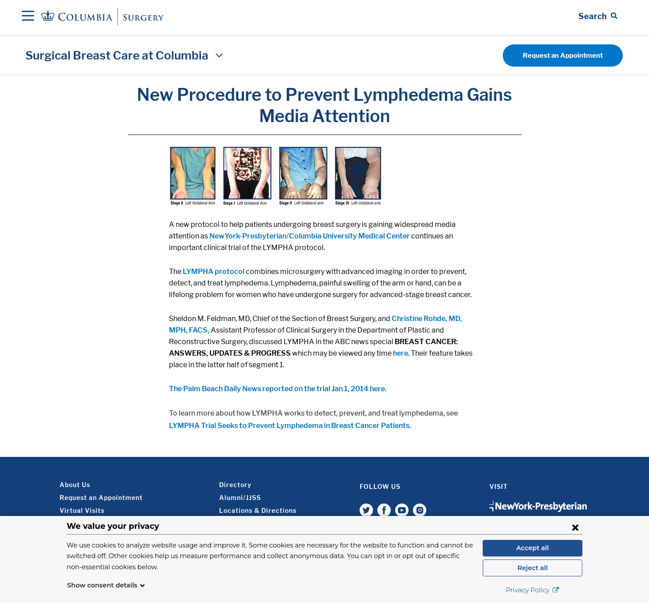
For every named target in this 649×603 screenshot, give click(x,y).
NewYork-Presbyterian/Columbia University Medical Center (309, 236)
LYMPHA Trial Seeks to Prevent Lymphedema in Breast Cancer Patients (289, 425)
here (400, 353)
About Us (75, 484)
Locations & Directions (257, 510)
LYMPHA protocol (213, 271)
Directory (235, 484)
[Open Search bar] (598, 16)
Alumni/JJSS (240, 497)
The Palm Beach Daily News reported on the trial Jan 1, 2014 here (277, 389)
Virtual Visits (82, 510)
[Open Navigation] (28, 16)
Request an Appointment (563, 56)
